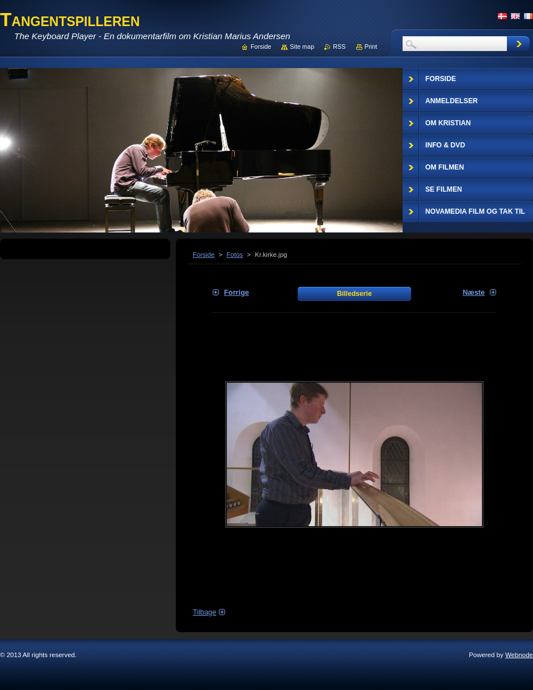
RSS (339, 46)
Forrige (236, 292)
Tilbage (205, 612)
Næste (474, 292)
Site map (302, 46)
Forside (203, 254)
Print (371, 46)
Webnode (519, 654)
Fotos (235, 254)
